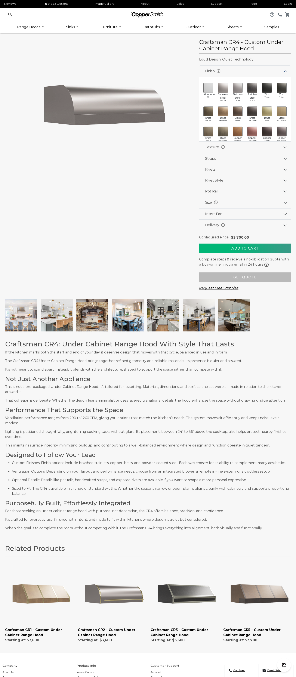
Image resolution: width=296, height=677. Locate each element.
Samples (271, 27)
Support (216, 3)
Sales (180, 3)
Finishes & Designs (55, 3)
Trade (253, 3)
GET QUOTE (244, 277)
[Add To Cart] (245, 248)
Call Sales (239, 670)
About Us (8, 672)
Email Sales (274, 670)
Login (288, 3)
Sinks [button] (71, 27)
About (145, 3)
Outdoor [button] (194, 27)
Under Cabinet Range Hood (74, 387)
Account (156, 672)
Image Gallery (104, 3)
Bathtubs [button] (152, 27)
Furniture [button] (109, 27)
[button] (10, 14)
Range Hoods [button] (29, 27)
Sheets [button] (233, 27)
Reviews (10, 3)
